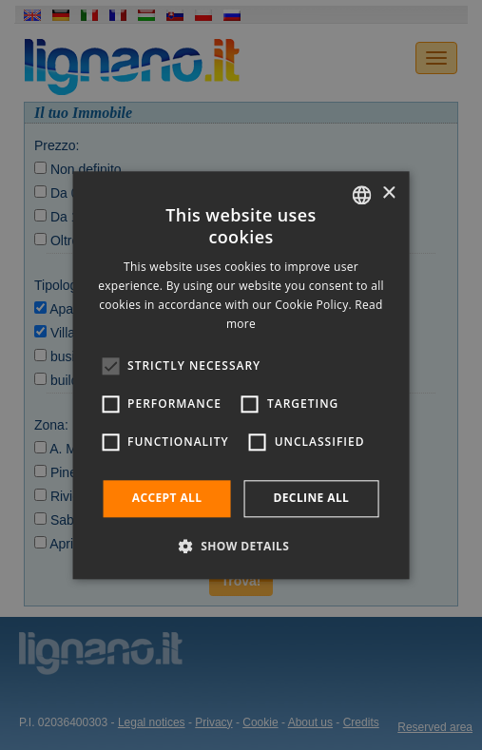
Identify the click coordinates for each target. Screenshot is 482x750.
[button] (241, 545)
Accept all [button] (167, 498)
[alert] (241, 375)
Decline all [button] (311, 498)
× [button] (388, 193)
